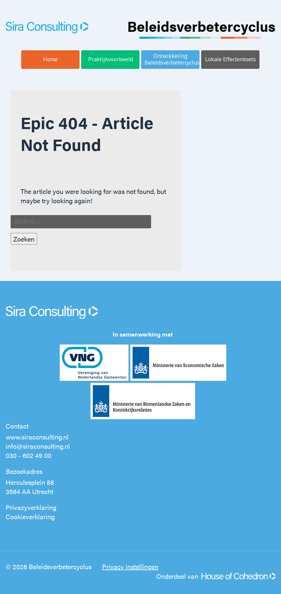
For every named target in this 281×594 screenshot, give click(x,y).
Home (50, 59)
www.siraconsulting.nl (37, 436)
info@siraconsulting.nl (38, 446)
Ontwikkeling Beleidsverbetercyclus (171, 59)
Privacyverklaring (31, 507)
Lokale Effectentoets (230, 59)
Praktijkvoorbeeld (110, 59)
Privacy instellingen (130, 566)
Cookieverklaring (30, 516)
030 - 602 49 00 (28, 455)
